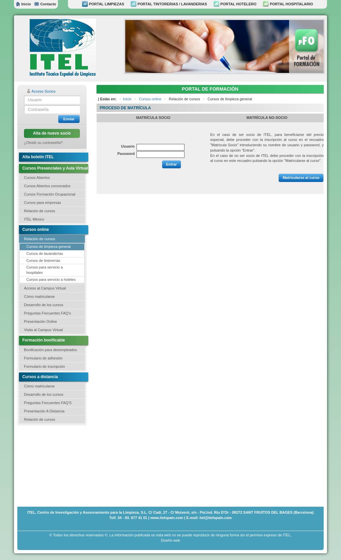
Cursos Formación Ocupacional (49, 194)
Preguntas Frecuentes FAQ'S (48, 403)
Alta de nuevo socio (52, 133)
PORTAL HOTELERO (234, 4)
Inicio (23, 4)
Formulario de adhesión (43, 358)
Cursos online (150, 99)
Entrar (171, 164)
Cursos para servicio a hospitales (44, 270)
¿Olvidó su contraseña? (43, 143)
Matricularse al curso (301, 178)
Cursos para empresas (42, 203)
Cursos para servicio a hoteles (51, 279)
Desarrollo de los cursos (43, 305)
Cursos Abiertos (37, 178)
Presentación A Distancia (44, 411)
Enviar (69, 119)
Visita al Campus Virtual (43, 330)
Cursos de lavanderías (44, 254)
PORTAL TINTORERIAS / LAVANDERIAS (169, 4)
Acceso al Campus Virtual (45, 288)
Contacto (45, 4)
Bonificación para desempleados (50, 350)
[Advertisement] (50, 465)
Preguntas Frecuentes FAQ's (47, 313)
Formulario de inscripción (44, 366)
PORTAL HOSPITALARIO (288, 4)
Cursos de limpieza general (48, 247)
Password (126, 154)
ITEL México (34, 219)
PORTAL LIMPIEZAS (103, 4)
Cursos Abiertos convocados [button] (47, 186)
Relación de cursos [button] (39, 211)
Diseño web (170, 540)
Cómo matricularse (39, 296)
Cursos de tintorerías (43, 261)
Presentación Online (40, 321)
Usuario (128, 146)
